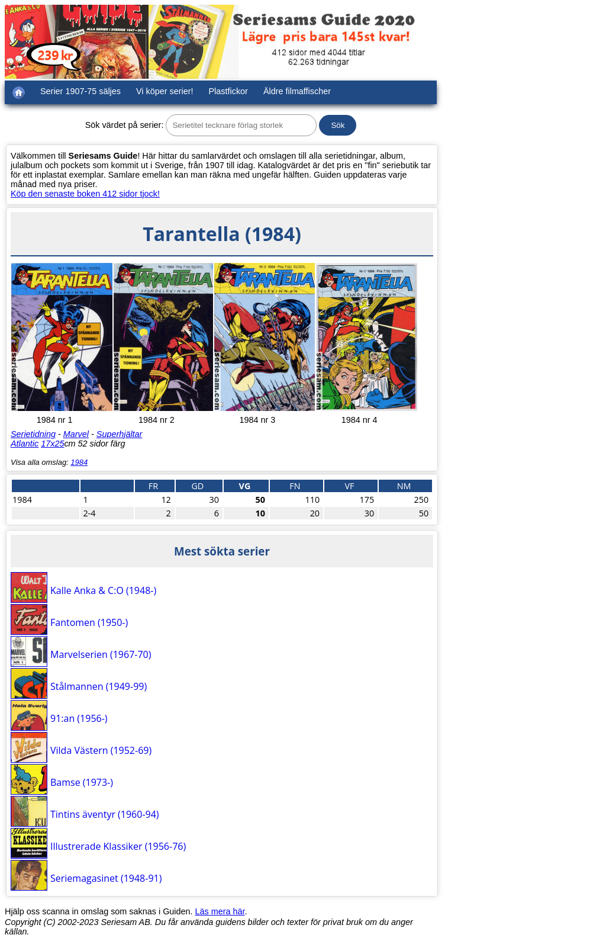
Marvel (76, 434)
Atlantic (24, 443)
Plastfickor (228, 91)
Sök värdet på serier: (124, 125)
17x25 (52, 443)
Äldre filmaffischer (297, 91)
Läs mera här (220, 911)
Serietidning (33, 434)
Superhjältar (119, 434)
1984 (79, 462)
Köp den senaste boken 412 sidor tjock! (85, 193)
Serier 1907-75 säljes (80, 91)
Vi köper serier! (165, 91)
